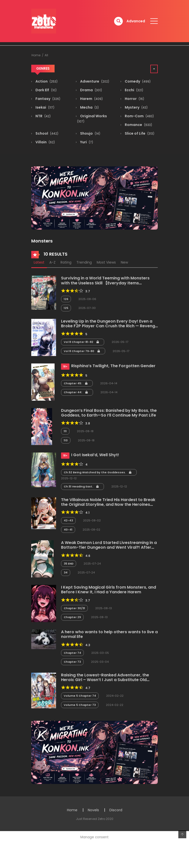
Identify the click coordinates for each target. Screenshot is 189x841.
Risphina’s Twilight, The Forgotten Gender (113, 366)
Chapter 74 (72, 653)
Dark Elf (46, 90)
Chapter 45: (76, 383)
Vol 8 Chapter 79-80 (82, 351)
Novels (93, 810)
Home (36, 55)
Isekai (44, 107)
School (46, 133)
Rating (66, 262)
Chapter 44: (76, 392)
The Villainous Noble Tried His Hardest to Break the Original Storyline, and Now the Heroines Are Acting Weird (108, 504)
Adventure (94, 81)
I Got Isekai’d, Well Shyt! (95, 455)
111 (65, 431)
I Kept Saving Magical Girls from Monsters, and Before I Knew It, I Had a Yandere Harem (108, 589)
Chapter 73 (72, 662)
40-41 (68, 530)
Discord (115, 810)
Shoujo (89, 133)
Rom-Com (139, 116)
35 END (68, 564)
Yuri (86, 142)
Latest (39, 262)
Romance (138, 124)
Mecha (89, 107)
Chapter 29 (72, 617)
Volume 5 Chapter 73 (80, 705)
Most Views (106, 262)
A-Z (52, 262)
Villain (45, 142)
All (46, 55)
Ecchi (133, 90)
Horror (134, 98)
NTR (43, 116)
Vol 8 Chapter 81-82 (81, 342)
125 (66, 308)
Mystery (136, 107)
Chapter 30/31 (74, 608)
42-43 (68, 520)
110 (66, 440)
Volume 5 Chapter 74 (80, 696)
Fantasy (47, 98)
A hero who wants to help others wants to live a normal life (109, 634)
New (124, 262)
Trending (84, 262)
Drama (90, 90)
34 (65, 572)
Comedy (137, 81)
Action (46, 81)
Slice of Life (139, 133)
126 (66, 299)
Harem (91, 98)
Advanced (135, 21)
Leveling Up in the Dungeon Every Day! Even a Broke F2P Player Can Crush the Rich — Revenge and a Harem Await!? (109, 325)
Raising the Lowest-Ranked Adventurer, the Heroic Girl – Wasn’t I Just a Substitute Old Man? (105, 679)
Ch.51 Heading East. (81, 486)
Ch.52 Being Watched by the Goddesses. (97, 472)
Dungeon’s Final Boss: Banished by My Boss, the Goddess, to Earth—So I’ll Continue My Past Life (109, 413)
